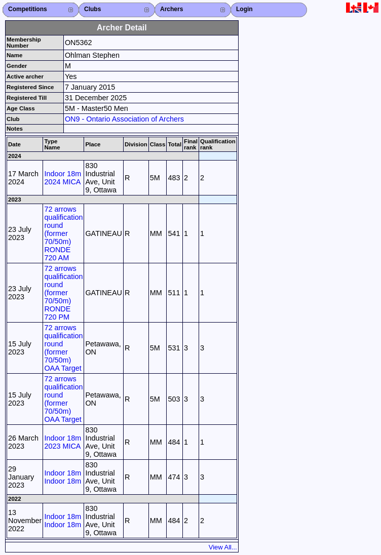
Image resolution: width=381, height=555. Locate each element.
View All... (223, 547)
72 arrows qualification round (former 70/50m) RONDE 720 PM (63, 292)
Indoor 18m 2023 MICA (62, 442)
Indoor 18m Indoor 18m (62, 477)
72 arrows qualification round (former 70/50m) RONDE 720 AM (63, 233)
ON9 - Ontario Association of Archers (124, 119)
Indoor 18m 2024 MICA (62, 178)
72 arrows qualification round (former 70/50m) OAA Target (63, 348)
